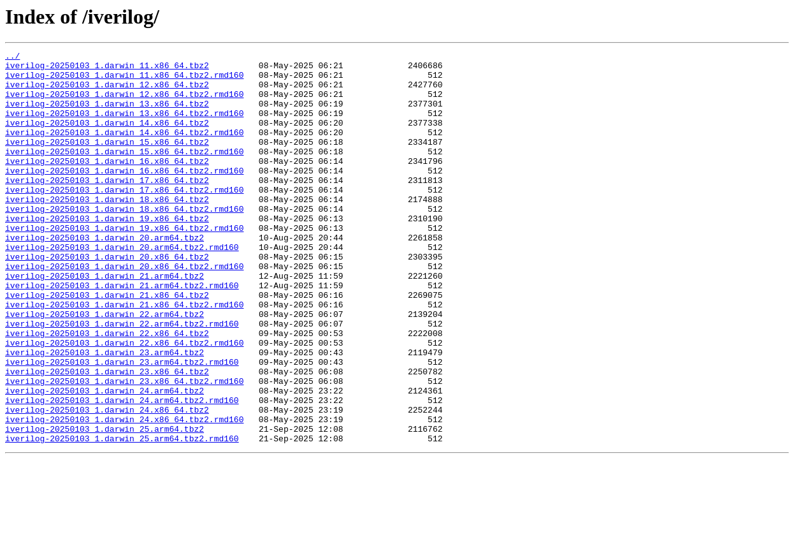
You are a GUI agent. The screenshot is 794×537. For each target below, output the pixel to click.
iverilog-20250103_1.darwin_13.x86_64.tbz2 (107, 115)
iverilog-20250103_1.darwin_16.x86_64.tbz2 (107, 183)
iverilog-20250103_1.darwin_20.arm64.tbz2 (104, 275)
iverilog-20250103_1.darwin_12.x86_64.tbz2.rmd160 (124, 103)
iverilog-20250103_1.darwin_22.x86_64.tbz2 (107, 390)
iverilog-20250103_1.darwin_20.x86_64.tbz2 (107, 298)
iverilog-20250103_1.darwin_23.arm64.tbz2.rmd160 (122, 424)
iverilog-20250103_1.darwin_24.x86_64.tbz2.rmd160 (124, 493)
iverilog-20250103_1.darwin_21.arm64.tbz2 (104, 321)
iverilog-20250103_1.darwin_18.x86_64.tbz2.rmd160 (124, 241)
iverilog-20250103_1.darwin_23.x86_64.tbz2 (107, 436)
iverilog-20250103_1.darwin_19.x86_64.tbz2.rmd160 (124, 264)
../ (12, 57)
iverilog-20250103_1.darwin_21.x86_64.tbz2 (107, 344)
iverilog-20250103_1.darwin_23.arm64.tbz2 (104, 413)
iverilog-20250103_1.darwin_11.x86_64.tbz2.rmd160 (124, 80)
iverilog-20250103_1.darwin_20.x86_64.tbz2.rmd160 (124, 310)
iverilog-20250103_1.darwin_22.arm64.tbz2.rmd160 (122, 379)
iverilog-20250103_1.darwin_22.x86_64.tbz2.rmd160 (124, 402)
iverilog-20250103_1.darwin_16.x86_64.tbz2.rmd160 (124, 195)
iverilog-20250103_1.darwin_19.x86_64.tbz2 (107, 252)
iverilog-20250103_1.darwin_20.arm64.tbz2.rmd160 (122, 287)
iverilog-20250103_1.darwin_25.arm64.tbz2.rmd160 (122, 516)
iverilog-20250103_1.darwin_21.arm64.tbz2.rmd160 (122, 333)
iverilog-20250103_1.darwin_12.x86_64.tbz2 (107, 92)
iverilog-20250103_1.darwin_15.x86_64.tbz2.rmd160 (124, 172)
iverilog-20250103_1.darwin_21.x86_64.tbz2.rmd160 (124, 356)
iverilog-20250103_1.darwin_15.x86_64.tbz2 (107, 160)
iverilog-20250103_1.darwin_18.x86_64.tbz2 (107, 229)
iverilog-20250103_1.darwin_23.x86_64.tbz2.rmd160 (124, 447)
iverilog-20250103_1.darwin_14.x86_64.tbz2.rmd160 (124, 149)
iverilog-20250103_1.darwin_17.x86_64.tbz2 (107, 206)
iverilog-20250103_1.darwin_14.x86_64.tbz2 (107, 137)
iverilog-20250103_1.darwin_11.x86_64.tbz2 (107, 69)
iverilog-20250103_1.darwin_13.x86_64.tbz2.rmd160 (124, 126)
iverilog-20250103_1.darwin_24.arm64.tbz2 (104, 459)
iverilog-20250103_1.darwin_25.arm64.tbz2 (104, 505)
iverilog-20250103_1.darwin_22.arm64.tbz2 (104, 367)
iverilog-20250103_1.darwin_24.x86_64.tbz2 (107, 482)
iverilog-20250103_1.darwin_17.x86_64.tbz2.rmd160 (124, 218)
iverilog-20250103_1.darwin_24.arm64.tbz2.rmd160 (122, 470)
